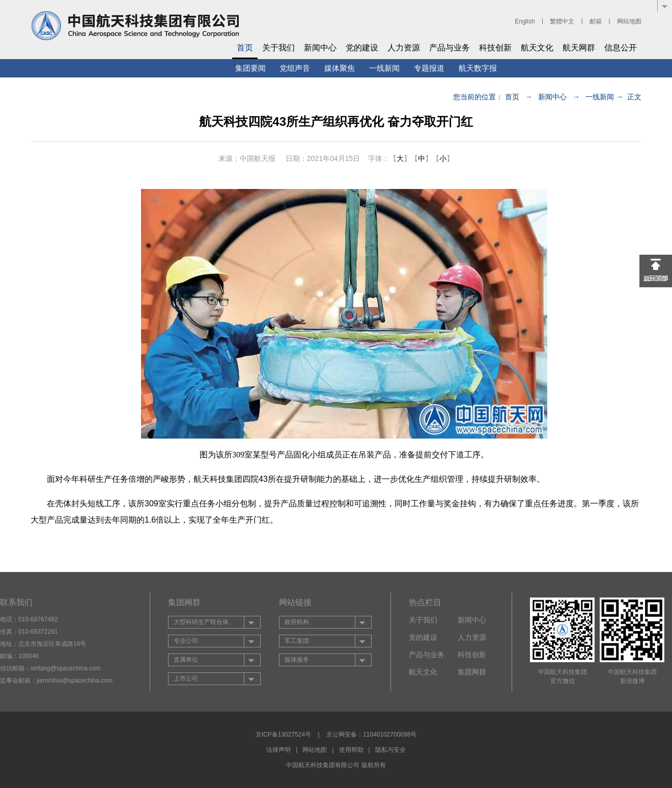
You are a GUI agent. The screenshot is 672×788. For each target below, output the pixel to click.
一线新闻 (384, 68)
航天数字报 (478, 68)
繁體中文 (562, 21)
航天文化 (537, 47)
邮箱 (596, 21)
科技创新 (495, 47)
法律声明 (278, 749)
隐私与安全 (390, 749)
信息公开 (620, 47)
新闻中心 (320, 47)
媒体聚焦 (339, 68)
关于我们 (278, 47)
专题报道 (429, 68)
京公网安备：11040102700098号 (371, 734)
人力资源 (403, 47)
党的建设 (362, 47)
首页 (245, 47)
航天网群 (579, 47)
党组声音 (294, 68)
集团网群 (472, 672)
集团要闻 (250, 68)
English (525, 21)
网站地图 (629, 21)
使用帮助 (351, 749)
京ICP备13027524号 (283, 734)
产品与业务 (449, 47)
